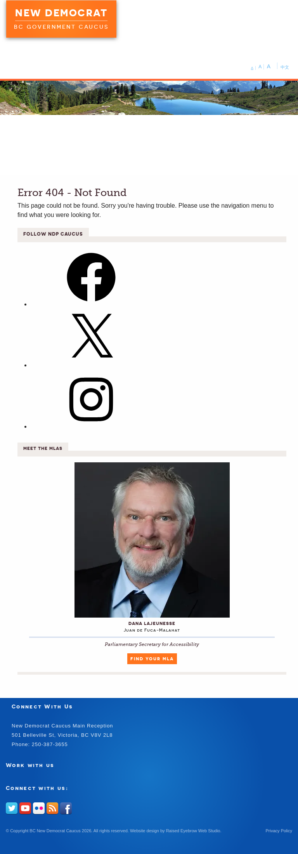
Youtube (25, 808)
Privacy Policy (279, 830)
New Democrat (61, 13)
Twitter (11, 808)
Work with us (30, 765)
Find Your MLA (152, 658)
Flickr (39, 808)
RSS (52, 808)
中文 (285, 67)
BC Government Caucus (61, 27)
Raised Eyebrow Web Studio (193, 830)
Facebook (66, 808)
